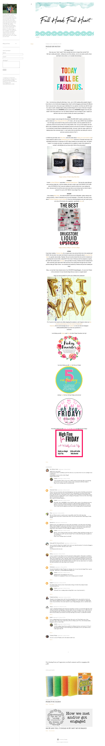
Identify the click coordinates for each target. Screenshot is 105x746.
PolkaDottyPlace (54, 597)
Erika (68, 333)
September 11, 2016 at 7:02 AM (64, 572)
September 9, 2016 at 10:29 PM (65, 597)
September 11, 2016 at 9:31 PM (63, 635)
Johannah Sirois (53, 490)
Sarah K (51, 582)
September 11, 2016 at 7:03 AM (64, 530)
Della (69, 428)
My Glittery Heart (54, 469)
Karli (62, 395)
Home (37, 37)
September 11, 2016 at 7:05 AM (64, 500)
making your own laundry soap (84, 137)
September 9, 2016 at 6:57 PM (61, 567)
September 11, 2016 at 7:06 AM (64, 478)
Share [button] (32, 44)
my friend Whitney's (55, 182)
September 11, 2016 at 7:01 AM (64, 588)
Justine (55, 478)
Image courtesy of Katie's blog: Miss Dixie (69, 176)
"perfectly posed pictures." (71, 182)
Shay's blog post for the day (61, 120)
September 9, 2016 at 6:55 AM (58, 513)
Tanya (51, 606)
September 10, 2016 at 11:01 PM (59, 617)
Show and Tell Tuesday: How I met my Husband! (66, 728)
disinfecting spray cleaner (67, 139)
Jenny (51, 553)
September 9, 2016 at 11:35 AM (59, 553)
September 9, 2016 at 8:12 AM (61, 522)
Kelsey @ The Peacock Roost (57, 543)
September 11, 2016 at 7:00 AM (64, 624)
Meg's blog (56, 195)
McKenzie (52, 567)
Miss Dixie (62, 137)
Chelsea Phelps (53, 635)
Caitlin (73, 428)
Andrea (63, 333)
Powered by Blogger (62, 739)
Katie (65, 428)
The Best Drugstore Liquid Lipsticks (57, 199)
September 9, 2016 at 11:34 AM (70, 543)
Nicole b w (52, 522)
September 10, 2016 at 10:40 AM (59, 606)
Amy (51, 513)
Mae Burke (66, 742)
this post (62, 260)
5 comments (51, 704)
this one (81, 201)
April (71, 365)
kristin (51, 617)
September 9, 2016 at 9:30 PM (60, 582)
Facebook (71, 325)
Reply (51, 487)
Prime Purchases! (53, 702)
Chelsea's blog (59, 253)
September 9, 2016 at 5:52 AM (64, 469)
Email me (52, 325)
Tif (67, 428)
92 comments (51, 730)
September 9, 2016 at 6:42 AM (64, 489)
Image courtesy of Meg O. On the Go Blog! (69, 247)
